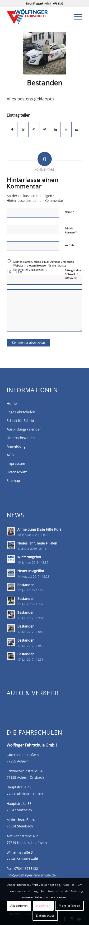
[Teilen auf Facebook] (12, 129)
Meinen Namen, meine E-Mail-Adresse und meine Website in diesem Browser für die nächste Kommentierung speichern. (43, 265)
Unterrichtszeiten (21, 437)
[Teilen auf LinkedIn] (55, 129)
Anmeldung (16, 446)
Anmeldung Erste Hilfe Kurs (39, 529)
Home (12, 403)
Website (70, 245)
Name (69, 212)
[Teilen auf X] (23, 129)
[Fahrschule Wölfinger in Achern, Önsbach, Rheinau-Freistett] (37, 16)
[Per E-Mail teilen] (77, 129)
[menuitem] (75, 16)
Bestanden (25, 585)
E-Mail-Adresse (71, 231)
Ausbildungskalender (24, 429)
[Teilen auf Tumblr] (66, 129)
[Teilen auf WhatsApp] (34, 129)
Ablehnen (43, 906)
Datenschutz (17, 472)
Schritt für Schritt (20, 420)
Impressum (16, 463)
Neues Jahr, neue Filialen (37, 543)
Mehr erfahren (69, 906)
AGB (10, 454)
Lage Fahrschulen (21, 412)
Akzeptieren (19, 906)
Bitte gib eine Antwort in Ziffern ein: (73, 274)
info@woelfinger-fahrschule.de (31, 875)
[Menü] (75, 16)
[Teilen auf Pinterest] (44, 129)
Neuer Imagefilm (30, 571)
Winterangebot (29, 557)
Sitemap (13, 480)
